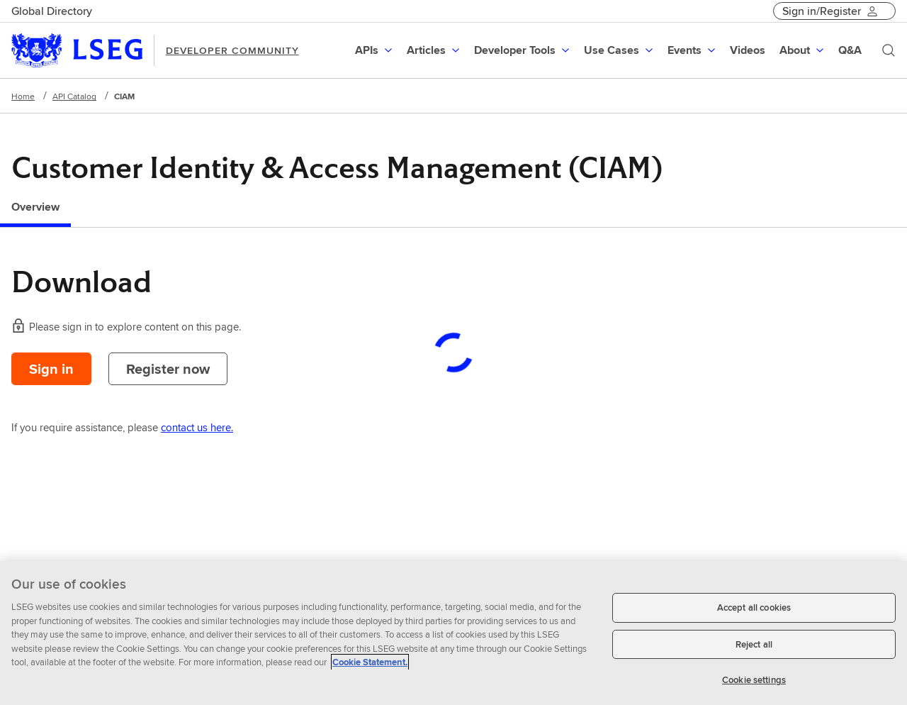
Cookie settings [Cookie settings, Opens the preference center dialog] (754, 680)
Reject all (754, 644)
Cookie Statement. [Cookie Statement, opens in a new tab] (369, 662)
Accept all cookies (754, 607)
